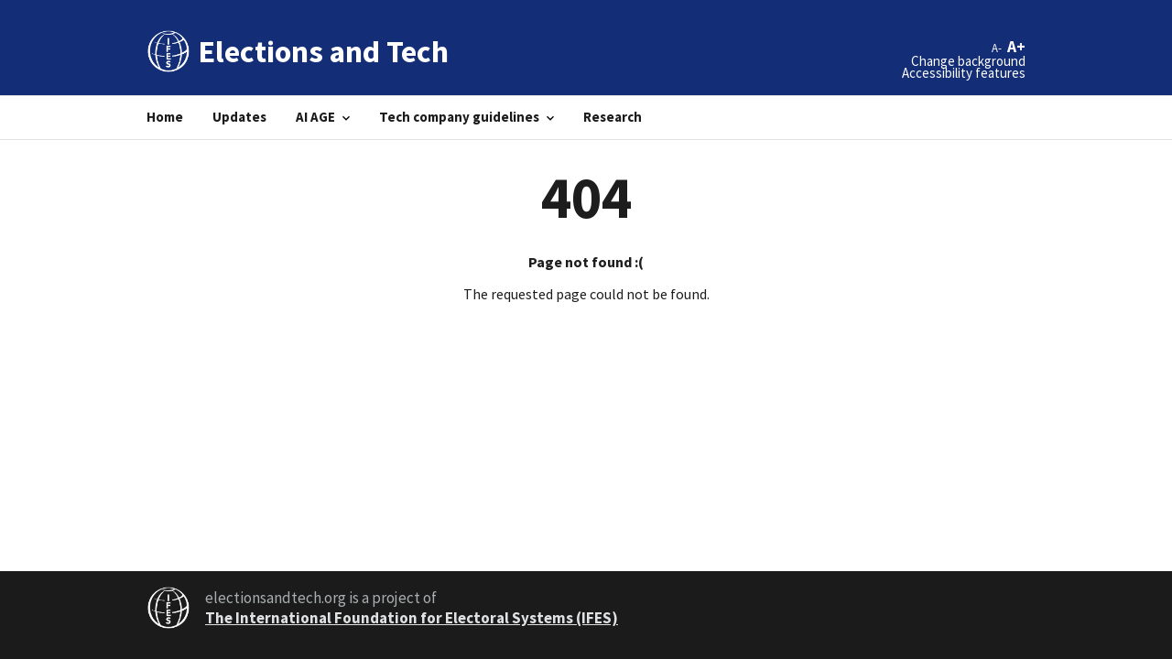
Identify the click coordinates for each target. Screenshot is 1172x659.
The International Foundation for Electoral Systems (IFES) (411, 618)
